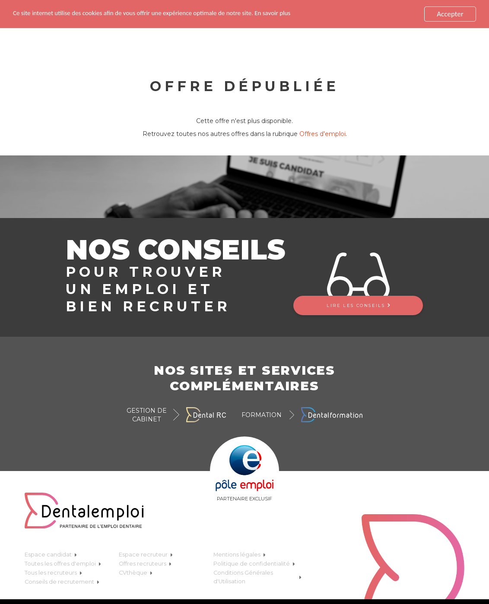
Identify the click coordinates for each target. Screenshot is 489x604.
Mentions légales (239, 553)
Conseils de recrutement (62, 581)
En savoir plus (307, 12)
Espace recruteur (146, 553)
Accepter (450, 13)
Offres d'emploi (322, 133)
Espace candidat (51, 553)
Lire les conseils (358, 304)
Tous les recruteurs (53, 572)
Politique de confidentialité (254, 563)
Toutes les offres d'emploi (63, 563)
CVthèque (135, 572)
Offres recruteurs (145, 563)
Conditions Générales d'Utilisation (257, 576)
